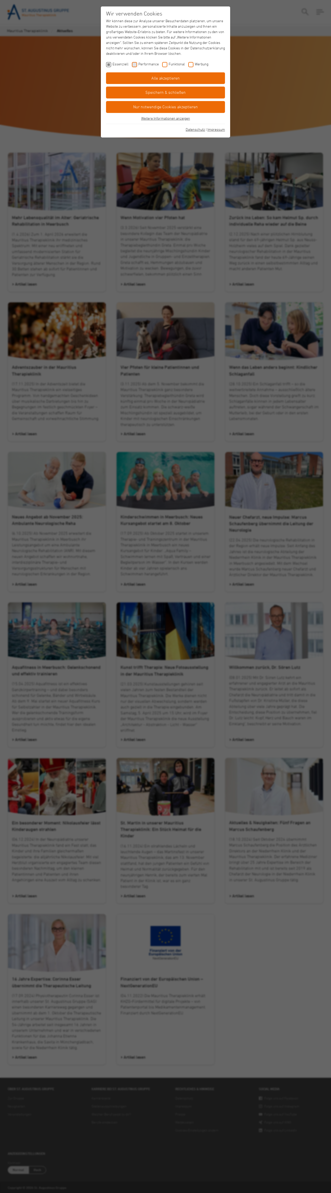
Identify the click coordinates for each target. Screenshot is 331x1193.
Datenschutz (195, 129)
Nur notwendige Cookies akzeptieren (165, 106)
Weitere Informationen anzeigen (165, 118)
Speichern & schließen (165, 92)
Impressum (216, 129)
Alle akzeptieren (165, 78)
